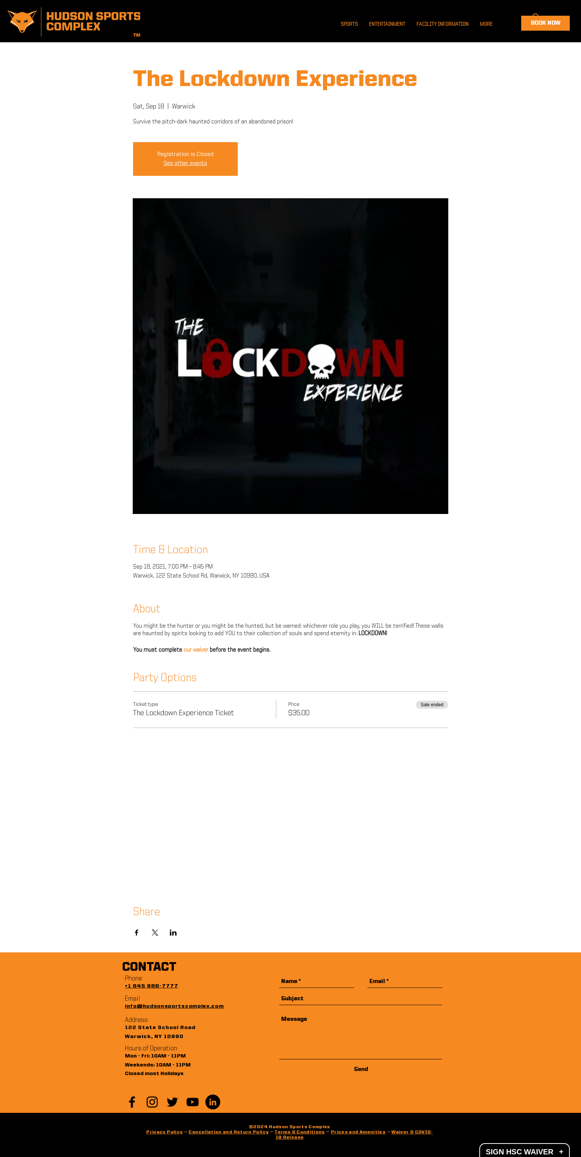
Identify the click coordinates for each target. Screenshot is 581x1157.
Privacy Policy (164, 1132)
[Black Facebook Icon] (131, 1102)
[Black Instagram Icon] (152, 1102)
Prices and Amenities (358, 1132)
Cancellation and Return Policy (228, 1132)
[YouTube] (192, 1102)
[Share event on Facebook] (136, 933)
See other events (185, 163)
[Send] (361, 1070)
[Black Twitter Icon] (172, 1102)
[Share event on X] (155, 933)
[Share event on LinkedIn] (173, 933)
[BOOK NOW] (545, 23)
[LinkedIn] (212, 1102)
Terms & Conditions (299, 1132)
